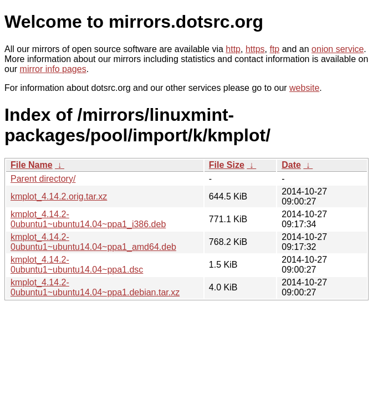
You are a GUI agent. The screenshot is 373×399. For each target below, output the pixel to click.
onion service (337, 49)
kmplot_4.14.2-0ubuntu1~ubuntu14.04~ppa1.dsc (77, 264)
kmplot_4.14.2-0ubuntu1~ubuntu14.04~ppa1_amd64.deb (93, 242)
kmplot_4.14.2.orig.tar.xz (59, 196)
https (255, 49)
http (233, 49)
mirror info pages (53, 69)
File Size (226, 165)
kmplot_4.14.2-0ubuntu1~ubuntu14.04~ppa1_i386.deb (88, 219)
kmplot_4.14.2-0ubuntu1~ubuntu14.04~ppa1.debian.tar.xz (95, 287)
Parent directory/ (43, 178)
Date (291, 165)
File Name (32, 165)
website (304, 88)
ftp (274, 49)
